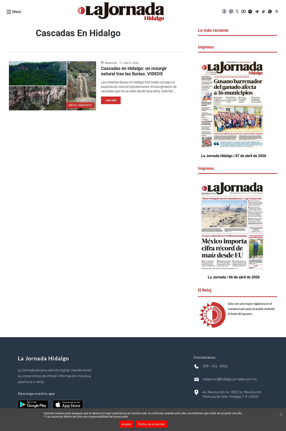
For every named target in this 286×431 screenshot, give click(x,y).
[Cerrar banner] (281, 415)
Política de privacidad (151, 424)
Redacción (111, 63)
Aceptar (126, 424)
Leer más (110, 100)
